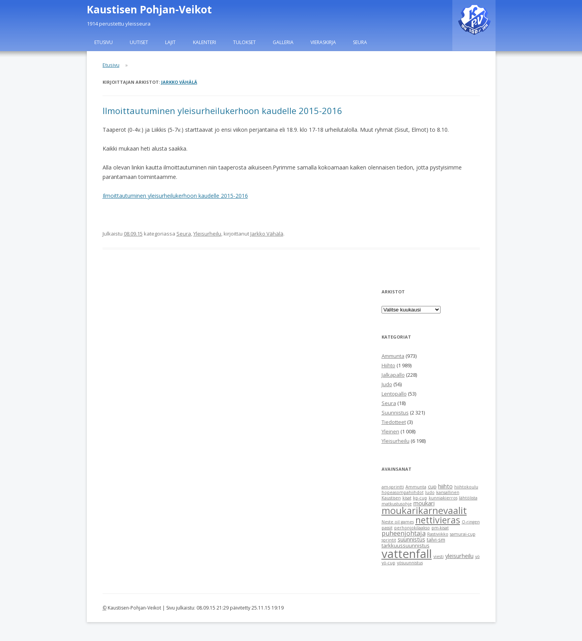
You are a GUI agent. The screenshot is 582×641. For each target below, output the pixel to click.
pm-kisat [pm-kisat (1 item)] (440, 527)
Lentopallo (394, 393)
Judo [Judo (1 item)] (430, 492)
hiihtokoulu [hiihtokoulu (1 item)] (466, 487)
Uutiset (139, 42)
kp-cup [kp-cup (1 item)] (420, 498)
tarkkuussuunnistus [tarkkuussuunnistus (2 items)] (406, 545)
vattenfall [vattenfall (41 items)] (407, 554)
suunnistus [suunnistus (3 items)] (411, 539)
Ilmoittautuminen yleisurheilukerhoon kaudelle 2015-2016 (222, 110)
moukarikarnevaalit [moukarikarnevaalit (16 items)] (424, 510)
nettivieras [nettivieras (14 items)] (437, 520)
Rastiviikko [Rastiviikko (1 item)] (437, 534)
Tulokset (244, 42)
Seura (360, 42)
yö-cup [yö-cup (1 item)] (388, 562)
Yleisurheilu (207, 233)
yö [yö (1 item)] (477, 556)
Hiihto (388, 365)
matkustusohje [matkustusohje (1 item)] (397, 504)
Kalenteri (204, 42)
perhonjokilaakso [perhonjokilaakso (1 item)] (412, 527)
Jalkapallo (393, 374)
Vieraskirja (323, 42)
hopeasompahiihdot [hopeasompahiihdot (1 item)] (403, 492)
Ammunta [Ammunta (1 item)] (416, 487)
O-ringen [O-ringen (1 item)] (471, 522)
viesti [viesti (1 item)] (438, 556)
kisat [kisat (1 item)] (406, 498)
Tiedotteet (394, 421)
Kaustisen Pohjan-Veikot (149, 9)
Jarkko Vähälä (179, 82)
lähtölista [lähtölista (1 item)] (468, 498)
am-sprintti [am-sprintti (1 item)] (393, 487)
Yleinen (390, 431)
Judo (387, 384)
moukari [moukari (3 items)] (424, 503)
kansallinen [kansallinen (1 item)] (447, 492)
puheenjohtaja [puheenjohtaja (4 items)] (404, 533)
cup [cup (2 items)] (432, 486)
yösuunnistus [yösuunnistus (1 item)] (410, 562)
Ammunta (393, 355)
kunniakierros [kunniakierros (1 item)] (443, 498)
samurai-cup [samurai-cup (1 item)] (463, 534)
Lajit (170, 42)
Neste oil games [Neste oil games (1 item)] (398, 522)
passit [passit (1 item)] (387, 527)
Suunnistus (395, 412)
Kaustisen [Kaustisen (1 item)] (391, 498)
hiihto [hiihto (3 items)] (445, 486)
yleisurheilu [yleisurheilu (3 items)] (459, 556)
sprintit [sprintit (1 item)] (389, 540)
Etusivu (103, 42)
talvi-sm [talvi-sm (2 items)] (436, 539)
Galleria (283, 42)
